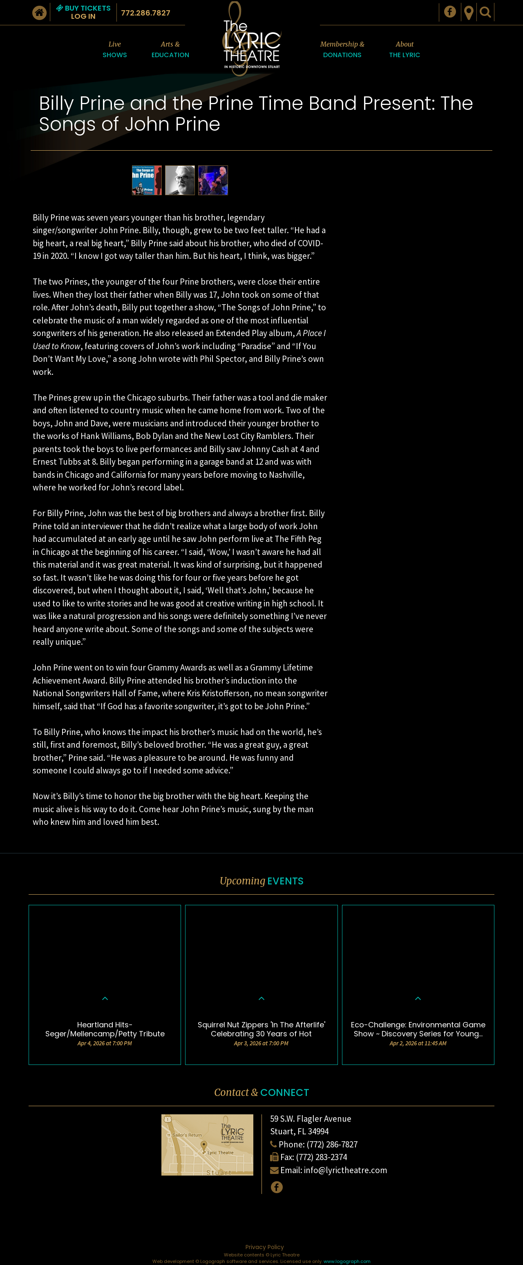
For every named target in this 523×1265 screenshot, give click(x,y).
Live (115, 50)
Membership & (342, 50)
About (404, 50)
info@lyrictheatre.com (345, 1170)
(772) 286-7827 (332, 1144)
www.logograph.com (347, 1261)
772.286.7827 (145, 13)
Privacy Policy (265, 1247)
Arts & (170, 50)
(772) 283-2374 (321, 1157)
